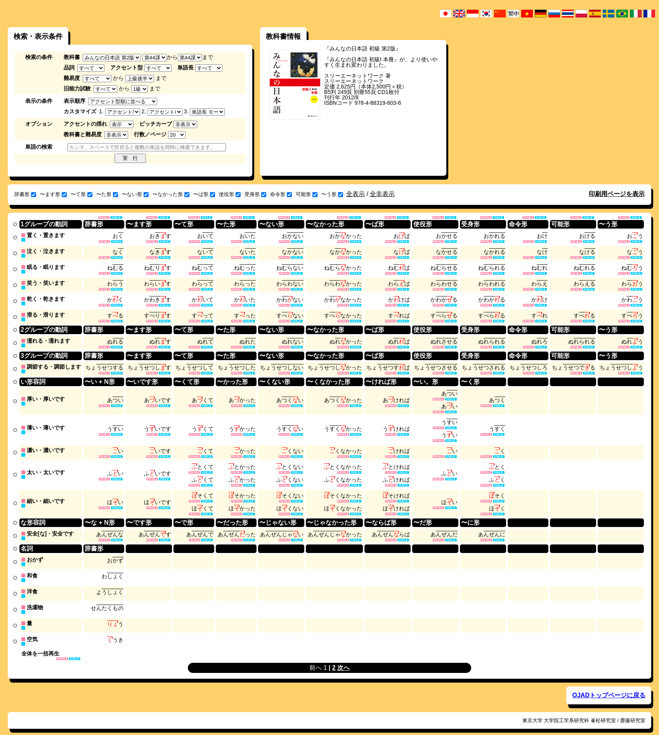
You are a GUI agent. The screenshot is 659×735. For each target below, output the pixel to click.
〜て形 (81, 194)
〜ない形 (135, 194)
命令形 (281, 194)
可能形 (306, 194)
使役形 (230, 194)
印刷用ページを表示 (617, 194)
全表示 (355, 194)
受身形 (255, 194)
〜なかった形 (171, 194)
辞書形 (25, 194)
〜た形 (107, 194)
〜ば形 (204, 194)
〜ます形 (53, 194)
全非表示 (382, 194)
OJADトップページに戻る (608, 686)
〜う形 (332, 194)
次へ (343, 658)
